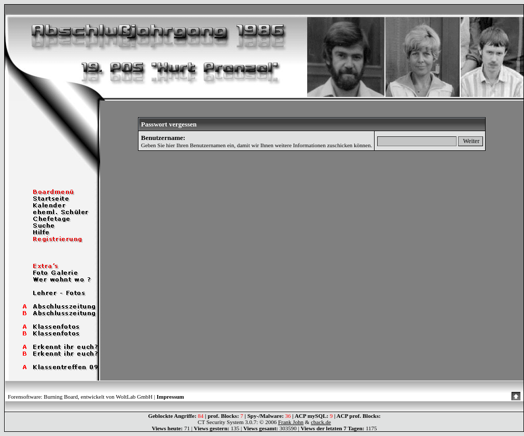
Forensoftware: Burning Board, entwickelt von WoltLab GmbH (80, 396)
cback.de (321, 422)
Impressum (170, 396)
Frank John (291, 422)
